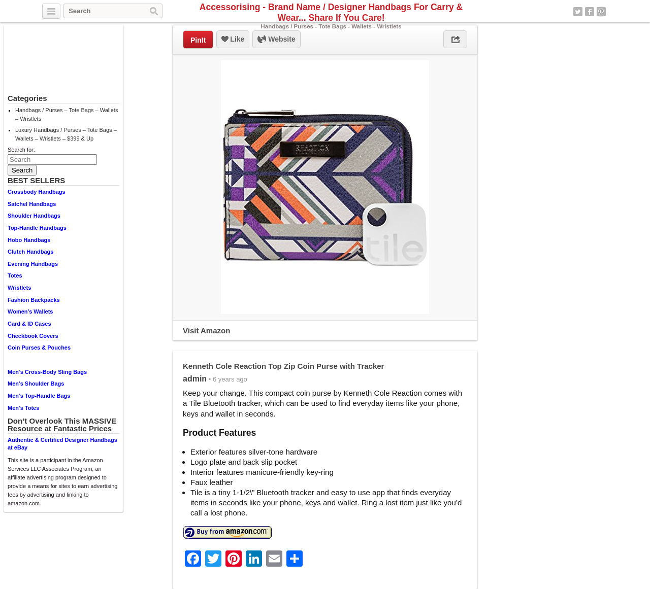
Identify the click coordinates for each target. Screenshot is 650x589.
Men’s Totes (23, 408)
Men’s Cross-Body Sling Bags (47, 372)
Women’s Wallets (30, 311)
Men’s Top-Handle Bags (39, 396)
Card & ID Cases (29, 324)
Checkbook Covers (33, 336)
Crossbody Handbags (37, 192)
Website (276, 39)
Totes (15, 275)
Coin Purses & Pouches (39, 347)
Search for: (21, 150)
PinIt (198, 40)
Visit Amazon (206, 330)
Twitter (578, 12)
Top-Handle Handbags (37, 228)
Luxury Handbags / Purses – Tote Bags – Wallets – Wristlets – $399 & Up (66, 134)
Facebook (589, 12)
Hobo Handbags (29, 240)
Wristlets (19, 288)
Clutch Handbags (30, 252)
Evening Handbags (33, 264)
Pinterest (601, 12)
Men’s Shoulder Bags (36, 383)
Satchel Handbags (32, 204)
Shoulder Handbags (34, 216)
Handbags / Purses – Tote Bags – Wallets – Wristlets (66, 114)
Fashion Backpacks (34, 300)
